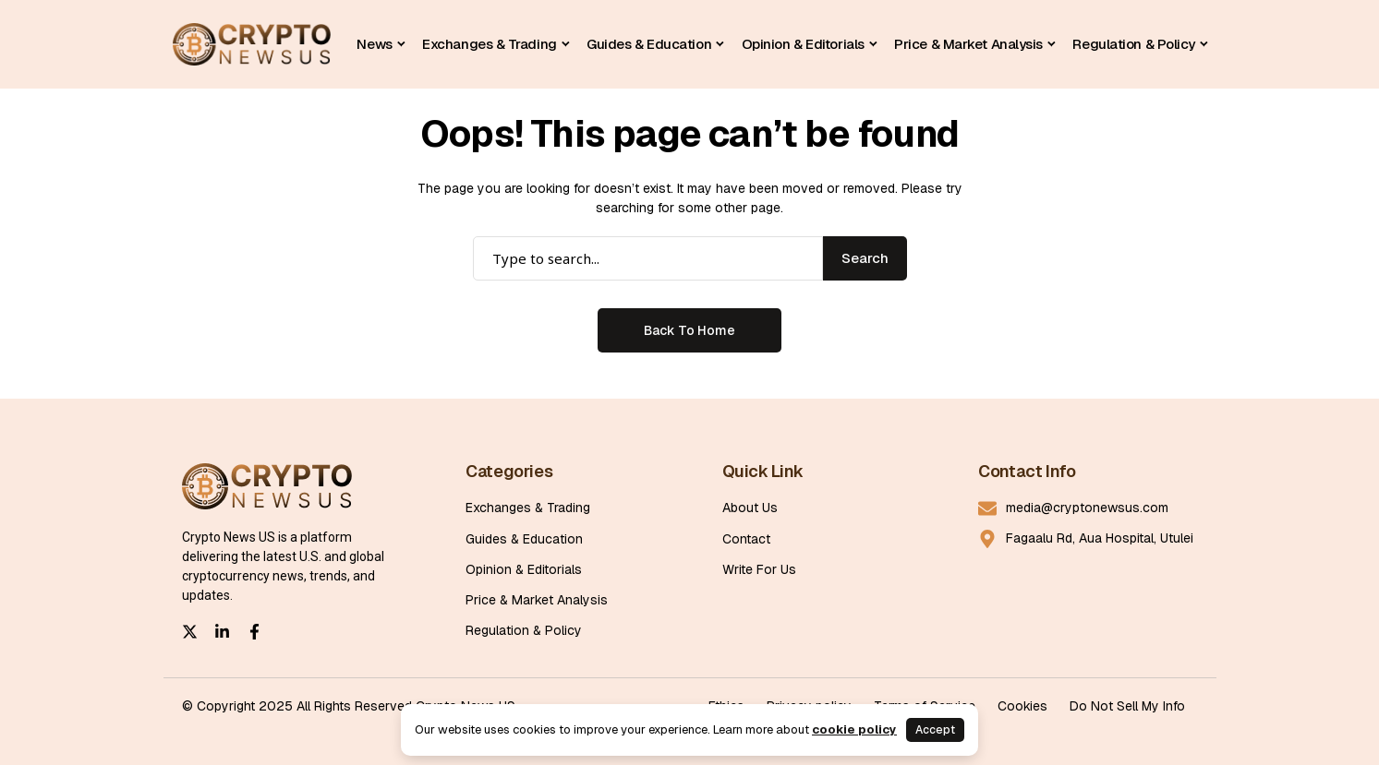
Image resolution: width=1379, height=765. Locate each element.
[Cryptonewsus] (252, 44)
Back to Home (689, 330)
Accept (935, 730)
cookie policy (854, 729)
